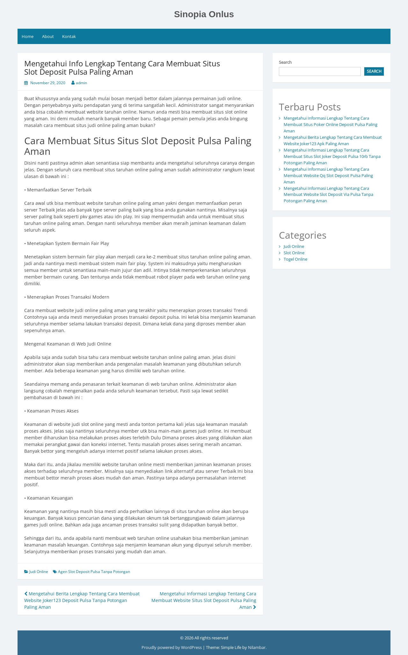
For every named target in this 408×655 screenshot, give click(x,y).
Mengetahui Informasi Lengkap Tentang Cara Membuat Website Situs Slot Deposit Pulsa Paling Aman (203, 600)
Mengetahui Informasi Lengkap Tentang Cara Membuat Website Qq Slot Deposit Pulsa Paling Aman (328, 175)
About (48, 36)
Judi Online (38, 571)
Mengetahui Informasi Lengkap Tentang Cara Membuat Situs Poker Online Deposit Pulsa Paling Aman (330, 124)
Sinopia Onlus (204, 14)
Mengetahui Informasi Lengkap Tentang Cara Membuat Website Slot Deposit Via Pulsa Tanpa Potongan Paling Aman (328, 194)
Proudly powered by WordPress (172, 647)
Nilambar (257, 647)
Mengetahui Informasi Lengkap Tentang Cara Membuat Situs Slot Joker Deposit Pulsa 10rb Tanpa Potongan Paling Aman (332, 156)
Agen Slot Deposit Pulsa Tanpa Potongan (94, 571)
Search (285, 62)
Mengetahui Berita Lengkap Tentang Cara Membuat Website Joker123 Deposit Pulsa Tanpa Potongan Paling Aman (82, 600)
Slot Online (294, 253)
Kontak (69, 36)
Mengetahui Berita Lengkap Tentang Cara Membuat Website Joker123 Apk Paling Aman (333, 140)
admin (81, 83)
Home (27, 36)
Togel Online (295, 259)
